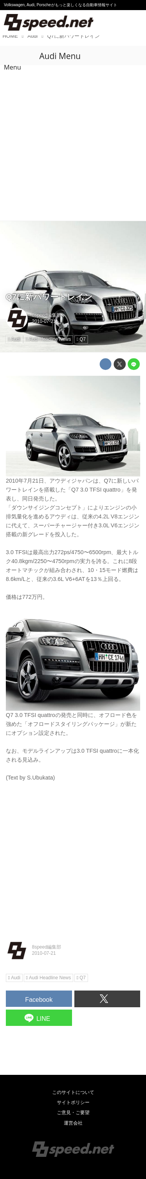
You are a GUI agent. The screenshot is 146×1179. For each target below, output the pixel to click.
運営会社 (73, 1123)
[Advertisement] (73, 144)
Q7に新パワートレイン (49, 296)
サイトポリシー (73, 1102)
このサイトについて (73, 1092)
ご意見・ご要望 (73, 1112)
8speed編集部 (46, 315)
